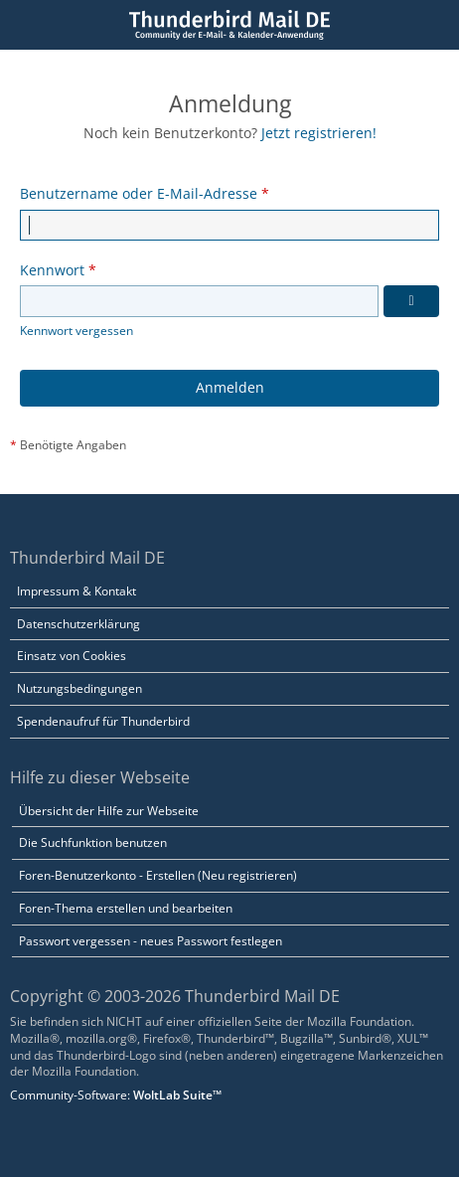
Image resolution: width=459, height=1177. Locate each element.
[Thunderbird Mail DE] (229, 25)
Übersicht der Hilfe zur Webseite (109, 810)
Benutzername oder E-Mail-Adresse (138, 193)
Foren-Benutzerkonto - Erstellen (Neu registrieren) (158, 875)
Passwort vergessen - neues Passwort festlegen (150, 940)
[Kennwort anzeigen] (411, 301)
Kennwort (52, 269)
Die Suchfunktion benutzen (93, 842)
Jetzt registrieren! (319, 132)
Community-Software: (116, 1095)
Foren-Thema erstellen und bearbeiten (125, 908)
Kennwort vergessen (76, 330)
